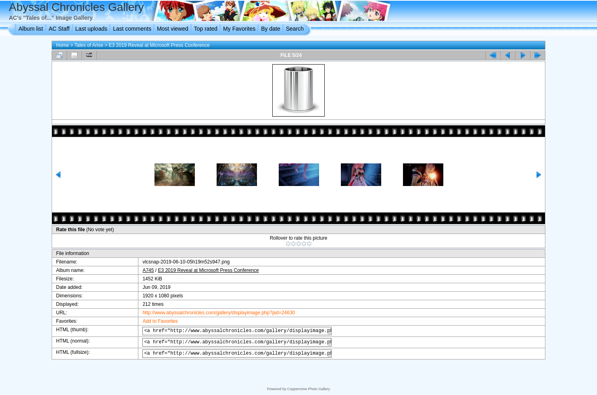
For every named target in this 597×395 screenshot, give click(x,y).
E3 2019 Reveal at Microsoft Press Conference (159, 45)
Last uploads (91, 28)
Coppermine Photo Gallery (308, 389)
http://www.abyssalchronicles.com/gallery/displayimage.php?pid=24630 (212, 313)
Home (62, 45)
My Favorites (239, 28)
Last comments (132, 28)
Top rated (205, 28)
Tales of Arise (88, 45)
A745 (141, 270)
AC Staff (59, 28)
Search (295, 28)
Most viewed (172, 28)
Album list (31, 28)
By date (270, 28)
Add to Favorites (153, 321)
